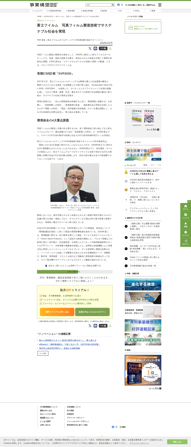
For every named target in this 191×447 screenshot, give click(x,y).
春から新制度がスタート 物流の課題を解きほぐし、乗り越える (67, 340)
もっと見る (42, 353)
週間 (152, 165)
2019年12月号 (106, 43)
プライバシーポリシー (75, 418)
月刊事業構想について (48, 407)
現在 (145, 165)
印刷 (103, 48)
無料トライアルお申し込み (57, 312)
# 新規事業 (70, 11)
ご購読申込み (149, 5)
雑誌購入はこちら (47, 418)
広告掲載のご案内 (133, 5)
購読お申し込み (46, 410)
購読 (123, 427)
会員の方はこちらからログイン (92, 312)
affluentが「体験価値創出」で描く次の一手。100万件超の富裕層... (69, 344)
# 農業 (152, 11)
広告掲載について (74, 407)
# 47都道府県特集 (54, 11)
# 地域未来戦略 (87, 11)
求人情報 (70, 410)
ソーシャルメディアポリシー (78, 421)
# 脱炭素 (103, 11)
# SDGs (136, 11)
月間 (159, 165)
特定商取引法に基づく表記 (77, 425)
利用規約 (70, 414)
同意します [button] (177, 442)
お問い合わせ (45, 425)
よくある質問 (45, 421)
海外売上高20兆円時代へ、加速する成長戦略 (59, 348)
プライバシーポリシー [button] (139, 443)
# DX (120, 11)
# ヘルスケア (38, 11)
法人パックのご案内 (48, 414)
